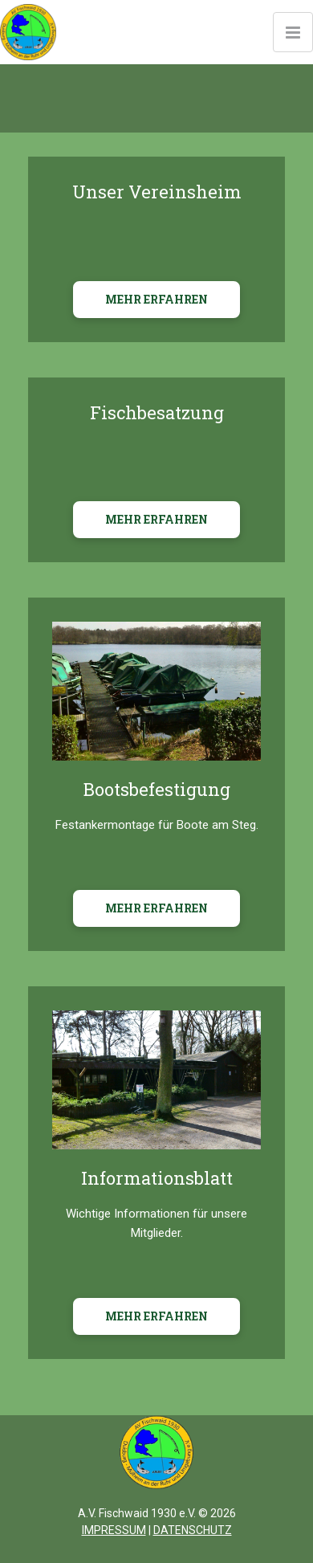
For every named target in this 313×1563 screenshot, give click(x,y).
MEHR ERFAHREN (156, 299)
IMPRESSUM (114, 1530)
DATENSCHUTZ (192, 1530)
